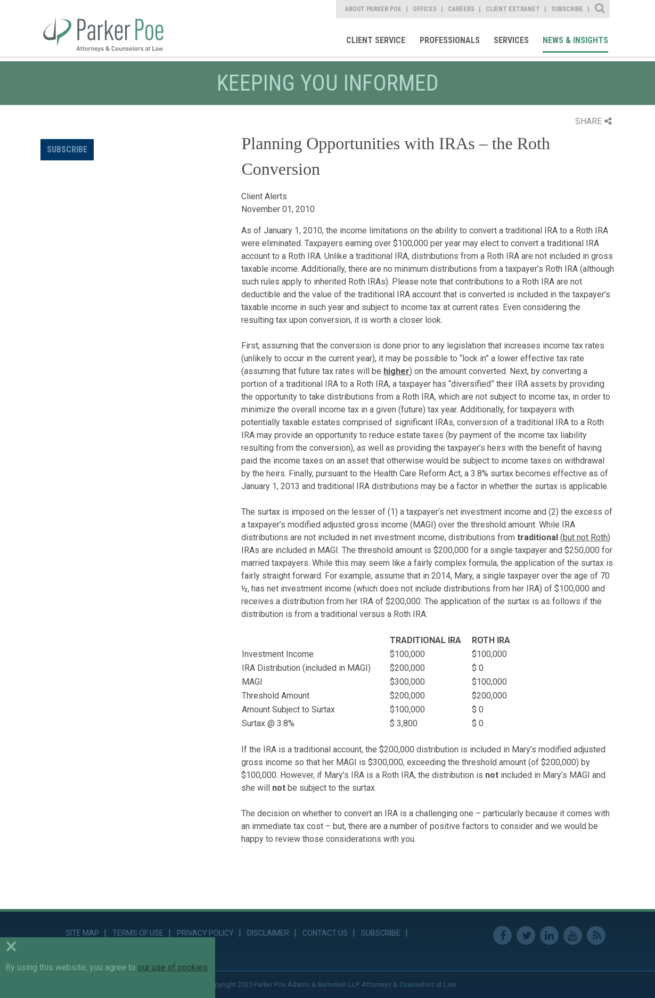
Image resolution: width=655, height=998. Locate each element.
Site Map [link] (82, 933)
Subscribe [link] (567, 9)
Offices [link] (425, 9)
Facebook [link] (502, 935)
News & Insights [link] (575, 40)
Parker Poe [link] (109, 28)
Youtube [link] (572, 935)
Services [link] (511, 40)
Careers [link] (461, 9)
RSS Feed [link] (596, 935)
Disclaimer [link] (268, 933)
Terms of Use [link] (137, 933)
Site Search (600, 9)
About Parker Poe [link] (373, 9)
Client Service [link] (375, 40)
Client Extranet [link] (513, 9)
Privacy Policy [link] (205, 933)
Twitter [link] (526, 935)
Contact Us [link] (325, 933)
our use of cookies (173, 967)
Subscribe (67, 149)
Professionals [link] (450, 40)
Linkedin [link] (549, 935)
